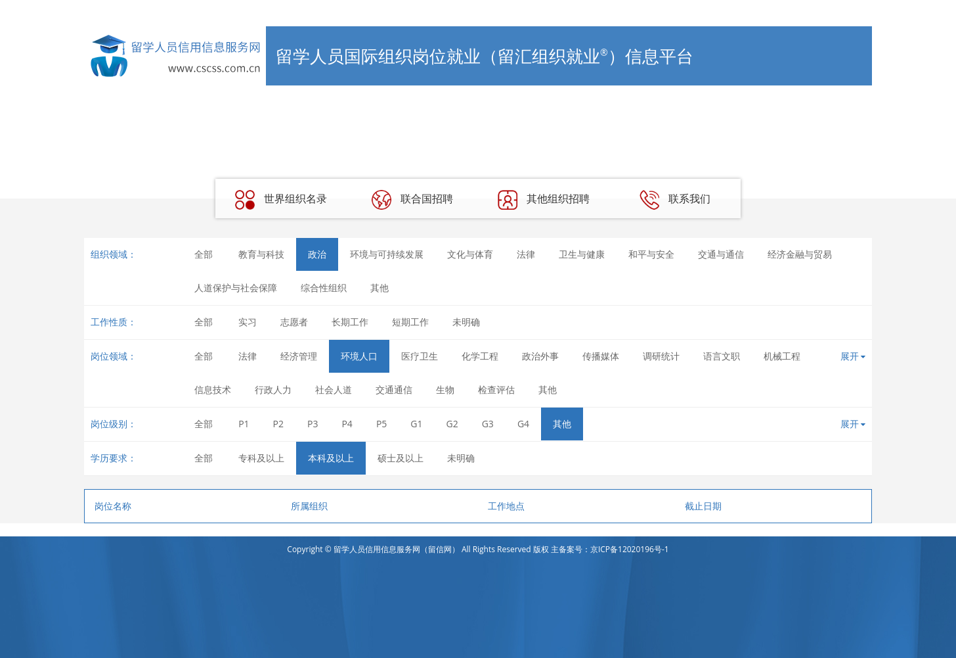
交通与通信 (721, 254)
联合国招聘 (412, 200)
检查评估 (496, 389)
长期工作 (350, 322)
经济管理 (298, 356)
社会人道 (333, 389)
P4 (346, 423)
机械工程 (782, 356)
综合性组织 (324, 287)
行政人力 (273, 389)
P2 (278, 423)
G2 (452, 423)
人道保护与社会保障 (235, 287)
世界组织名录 (281, 200)
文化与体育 (470, 254)
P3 (312, 423)
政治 (317, 254)
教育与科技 (261, 254)
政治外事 (540, 356)
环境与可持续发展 (387, 254)
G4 (523, 423)
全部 (203, 254)
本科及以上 (331, 458)
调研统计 (661, 356)
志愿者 (294, 322)
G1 (416, 423)
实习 (247, 322)
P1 (243, 423)
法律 (526, 254)
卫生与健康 (582, 254)
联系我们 (675, 200)
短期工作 (410, 322)
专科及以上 (261, 458)
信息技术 (212, 389)
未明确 (466, 322)
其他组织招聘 (544, 200)
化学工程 (480, 356)
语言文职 (721, 356)
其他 (379, 287)
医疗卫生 (419, 356)
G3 (488, 423)
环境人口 (359, 356)
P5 (381, 423)
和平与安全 (651, 254)
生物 (445, 389)
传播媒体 (600, 356)
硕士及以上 (401, 458)
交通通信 (394, 389)
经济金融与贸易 (800, 254)
